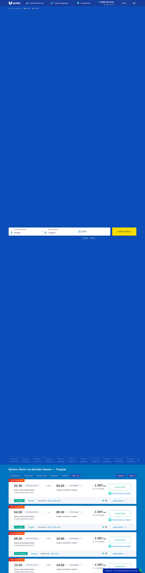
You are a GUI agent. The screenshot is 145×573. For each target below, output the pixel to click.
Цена (74, 476)
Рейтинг (65, 476)
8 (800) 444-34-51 (107, 2)
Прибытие (54, 476)
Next (138, 459)
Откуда (120, 476)
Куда (131, 476)
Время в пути (42, 476)
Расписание (28, 476)
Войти (124, 3)
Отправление (15, 476)
